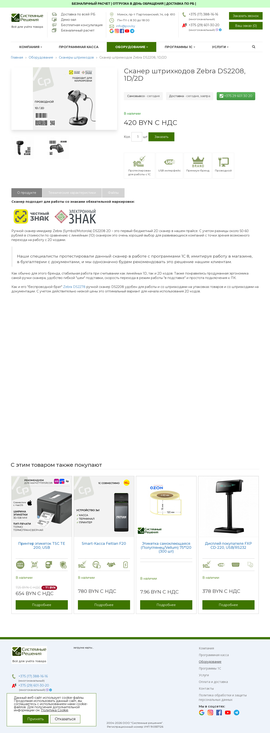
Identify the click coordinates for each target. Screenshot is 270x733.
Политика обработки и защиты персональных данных (223, 697)
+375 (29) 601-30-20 (204, 25)
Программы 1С (180, 47)
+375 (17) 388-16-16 (203, 14)
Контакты (206, 688)
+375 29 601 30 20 (236, 96)
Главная (17, 57)
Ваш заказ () (246, 26)
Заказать (161, 137)
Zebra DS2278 (74, 287)
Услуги (220, 47)
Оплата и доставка (213, 682)
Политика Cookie (54, 710)
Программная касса (79, 47)
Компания (30, 47)
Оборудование (131, 47)
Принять (35, 719)
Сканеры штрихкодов (76, 57)
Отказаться (65, 719)
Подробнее (41, 605)
